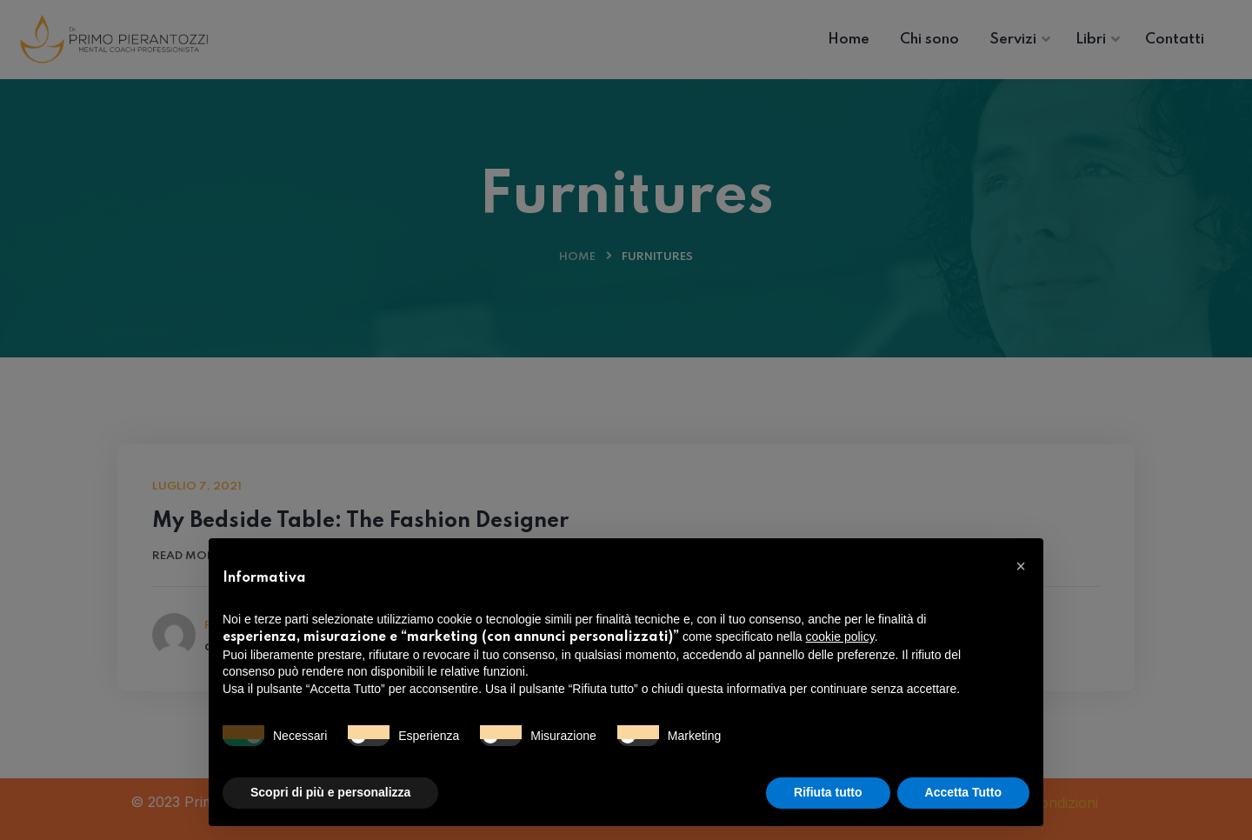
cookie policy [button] (840, 636)
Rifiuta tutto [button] (828, 792)
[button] (1021, 566)
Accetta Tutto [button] (963, 792)
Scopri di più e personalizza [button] (330, 792)
